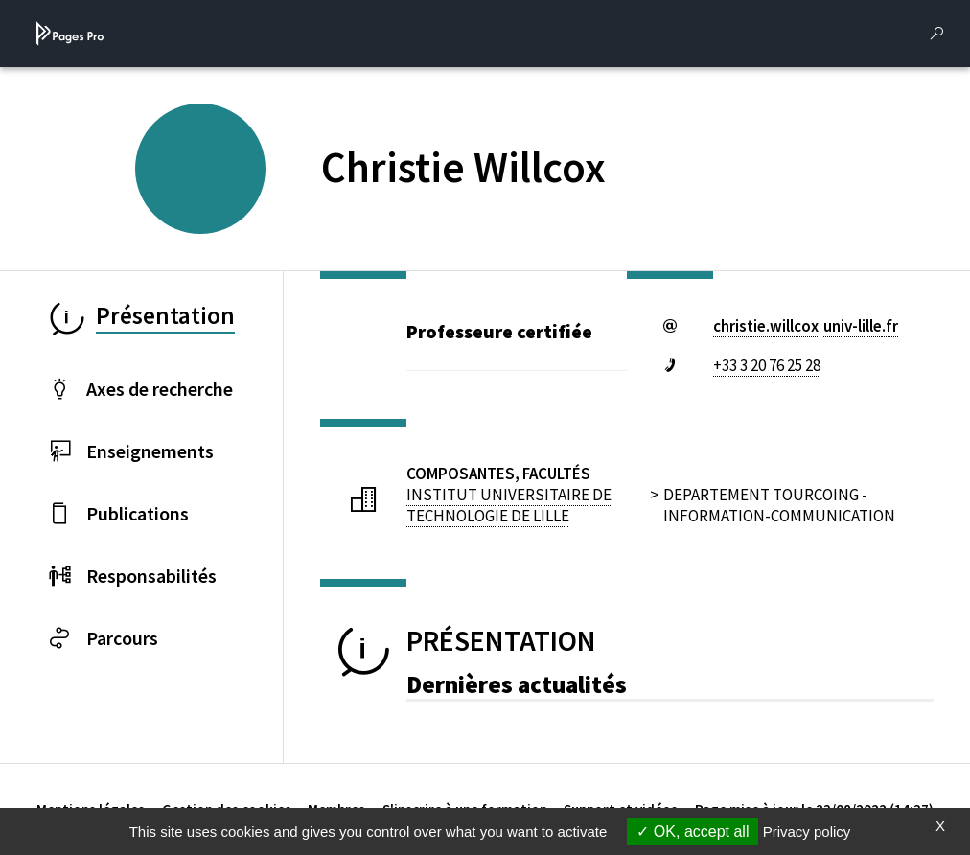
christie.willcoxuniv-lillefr (805, 325)
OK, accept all (692, 831)
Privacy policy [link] (807, 831)
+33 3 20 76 (766, 365)
